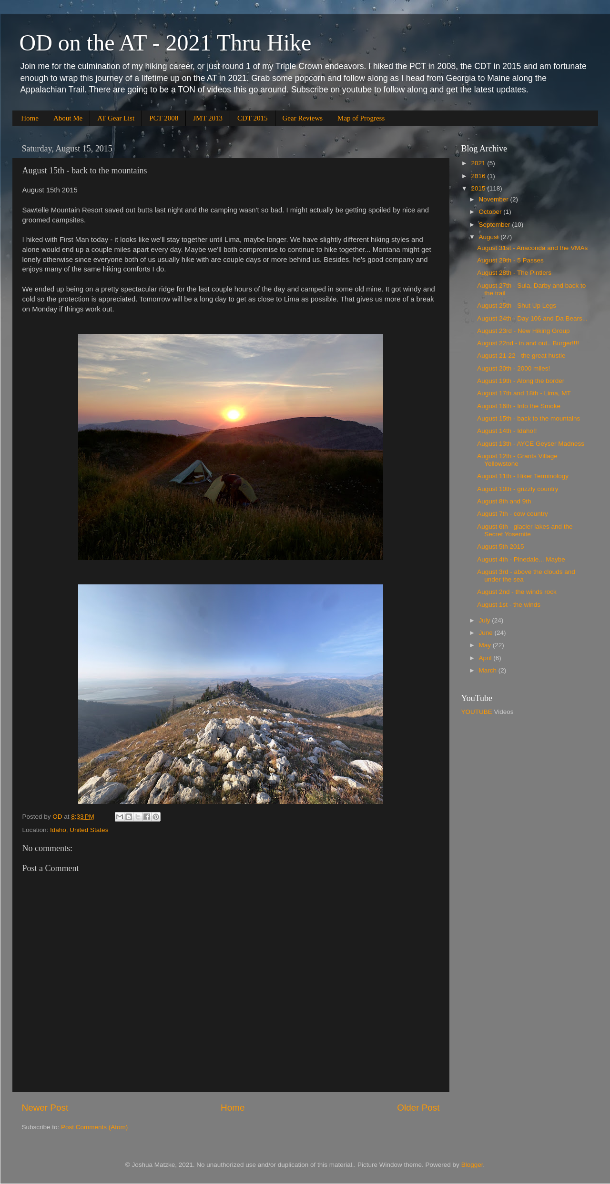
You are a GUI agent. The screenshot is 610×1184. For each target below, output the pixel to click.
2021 (479, 163)
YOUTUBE (476, 711)
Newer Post (45, 1108)
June (487, 632)
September (495, 224)
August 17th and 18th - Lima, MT (524, 393)
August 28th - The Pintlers (514, 272)
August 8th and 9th (504, 501)
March (488, 670)
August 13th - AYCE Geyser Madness (530, 443)
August (490, 237)
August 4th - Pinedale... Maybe (521, 559)
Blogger (472, 1164)
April (486, 658)
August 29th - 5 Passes (510, 260)
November (494, 199)
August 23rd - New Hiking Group (523, 330)
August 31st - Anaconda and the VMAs (532, 247)
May (486, 645)
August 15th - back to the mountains (528, 418)
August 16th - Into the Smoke (518, 406)
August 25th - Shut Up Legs (516, 305)
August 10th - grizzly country (517, 488)
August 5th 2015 (500, 546)
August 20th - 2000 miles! (513, 368)
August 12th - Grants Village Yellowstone (517, 459)
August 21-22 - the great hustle (521, 355)
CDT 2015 (252, 118)
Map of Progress (361, 118)
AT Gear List (115, 118)
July (485, 620)
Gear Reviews (303, 118)
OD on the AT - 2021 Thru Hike (166, 42)
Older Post (418, 1108)
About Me (67, 118)
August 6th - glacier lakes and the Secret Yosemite (524, 530)
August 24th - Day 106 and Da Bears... (532, 318)
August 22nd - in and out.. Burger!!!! (528, 343)
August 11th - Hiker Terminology (523, 476)
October (491, 211)
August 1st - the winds (508, 604)
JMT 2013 (208, 118)
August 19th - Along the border (520, 380)
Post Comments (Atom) (94, 1127)
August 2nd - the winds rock (517, 591)
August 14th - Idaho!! (507, 430)
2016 (479, 176)
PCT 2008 (163, 118)
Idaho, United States (79, 829)
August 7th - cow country (512, 513)
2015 (479, 188)
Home (30, 118)
